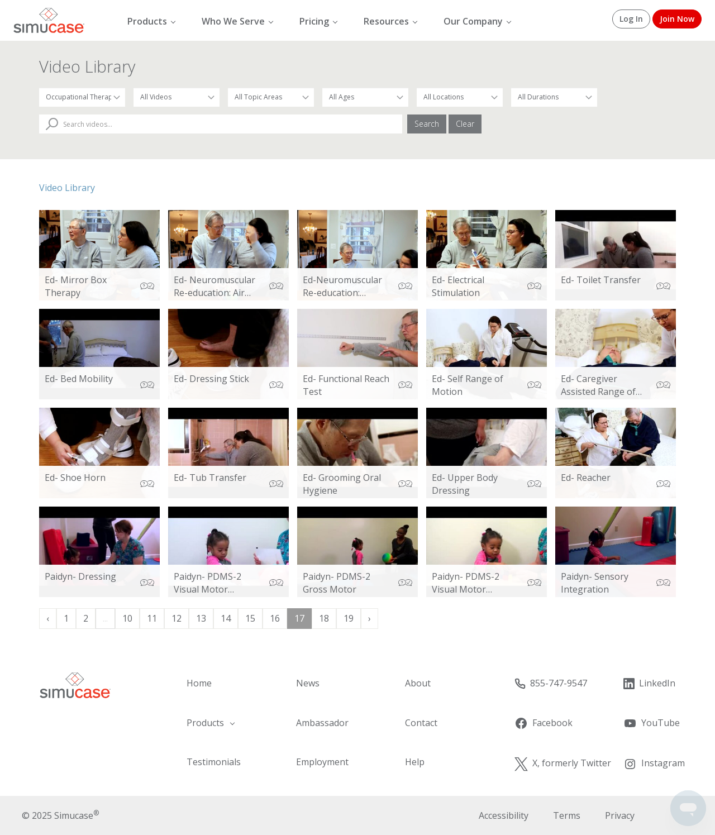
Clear (465, 123)
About (418, 683)
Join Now (677, 18)
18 (324, 618)
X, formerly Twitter (562, 763)
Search (426, 123)
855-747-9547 (550, 683)
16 (275, 618)
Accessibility (503, 815)
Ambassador (322, 723)
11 (152, 618)
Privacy (620, 815)
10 (127, 618)
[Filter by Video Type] (177, 97)
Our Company (473, 21)
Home (199, 683)
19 (349, 618)
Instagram (654, 763)
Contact (421, 723)
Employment (322, 762)
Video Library (67, 188)
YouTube (651, 723)
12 (176, 618)
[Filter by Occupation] (82, 97)
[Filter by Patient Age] (365, 97)
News (308, 683)
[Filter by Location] (460, 97)
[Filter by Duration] (554, 97)
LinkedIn (649, 683)
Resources (386, 21)
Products (147, 21)
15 (250, 618)
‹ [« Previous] (47, 618)
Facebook (543, 723)
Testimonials (214, 762)
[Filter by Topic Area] (271, 97)
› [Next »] (369, 618)
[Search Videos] (220, 123)
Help (415, 762)
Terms (566, 815)
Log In (631, 18)
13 (201, 618)
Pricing (314, 21)
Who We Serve (233, 21)
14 (226, 618)
